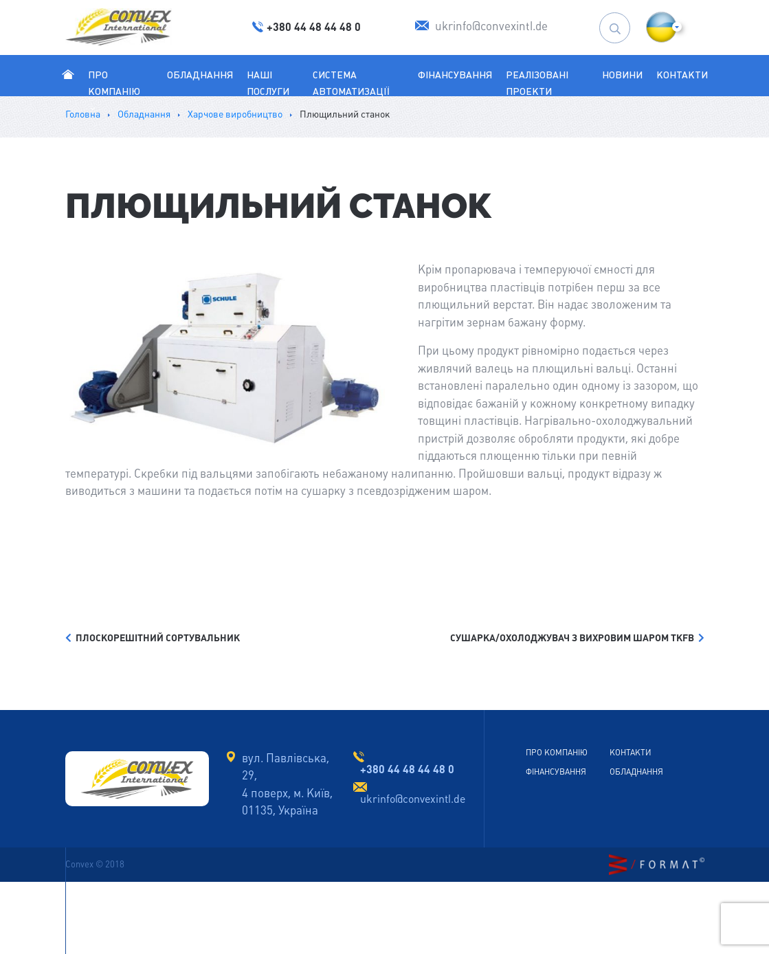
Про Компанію (114, 91)
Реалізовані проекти (537, 83)
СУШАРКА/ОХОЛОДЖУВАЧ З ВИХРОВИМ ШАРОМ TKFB (577, 637)
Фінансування (455, 74)
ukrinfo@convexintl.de (412, 799)
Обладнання (200, 74)
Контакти (682, 74)
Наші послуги (268, 83)
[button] (661, 27)
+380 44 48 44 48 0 (407, 769)
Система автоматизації (351, 83)
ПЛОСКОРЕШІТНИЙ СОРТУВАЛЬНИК (152, 637)
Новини (622, 74)
